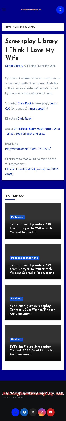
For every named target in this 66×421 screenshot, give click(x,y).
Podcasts (17, 217)
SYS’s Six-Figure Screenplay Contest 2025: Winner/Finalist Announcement (32, 309)
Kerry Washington (40, 128)
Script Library (14, 66)
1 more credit (37, 108)
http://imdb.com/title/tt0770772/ (28, 149)
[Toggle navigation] (4, 10)
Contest (16, 298)
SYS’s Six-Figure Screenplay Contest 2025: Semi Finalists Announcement (31, 350)
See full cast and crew (30, 133)
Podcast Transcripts (24, 257)
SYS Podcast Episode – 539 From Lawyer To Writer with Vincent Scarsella (31, 228)
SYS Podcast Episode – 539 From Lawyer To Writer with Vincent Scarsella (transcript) (32, 269)
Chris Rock (25, 103)
